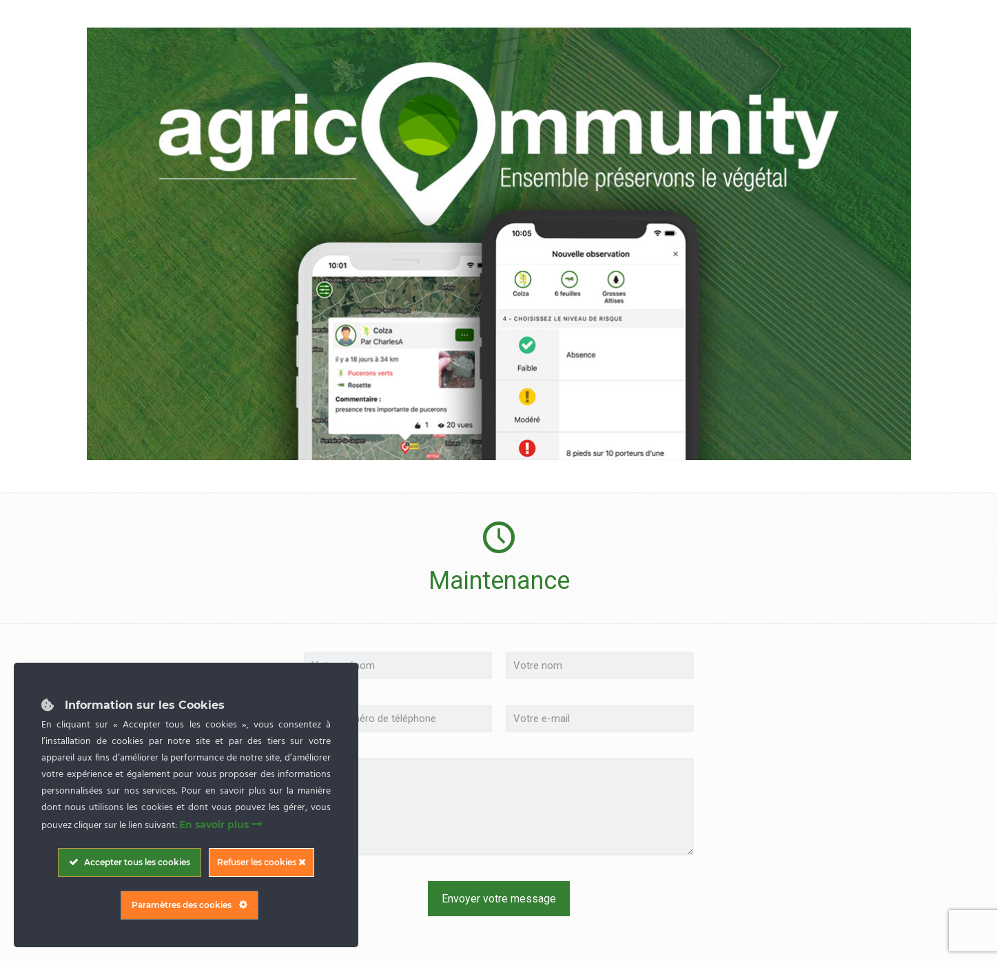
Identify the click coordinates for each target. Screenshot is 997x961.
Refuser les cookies (261, 862)
